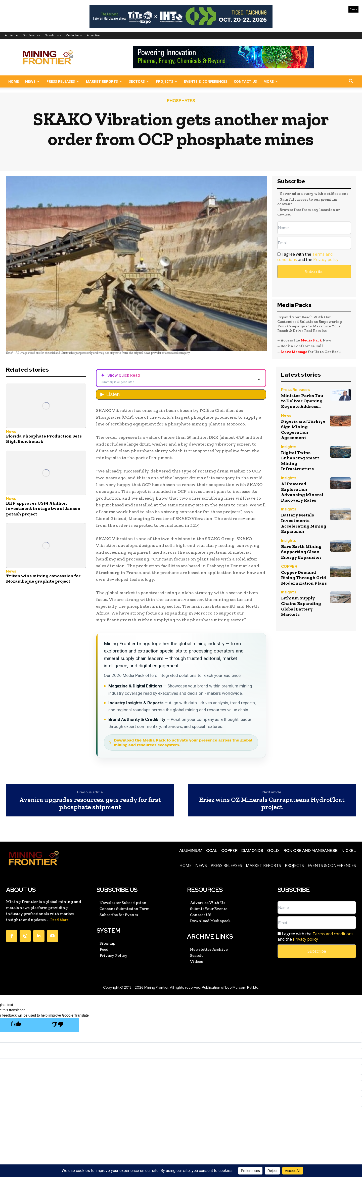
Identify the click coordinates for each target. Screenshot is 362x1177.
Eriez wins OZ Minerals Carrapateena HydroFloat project (272, 803)
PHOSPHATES (181, 101)
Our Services (31, 35)
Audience (11, 35)
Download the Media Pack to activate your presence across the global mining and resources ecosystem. (183, 742)
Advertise (93, 35)
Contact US (245, 81)
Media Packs (74, 35)
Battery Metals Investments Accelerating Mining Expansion (303, 523)
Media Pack (311, 340)
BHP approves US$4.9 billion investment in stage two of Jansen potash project (43, 508)
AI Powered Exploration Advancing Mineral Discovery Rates (302, 492)
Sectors (139, 81)
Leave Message (294, 352)
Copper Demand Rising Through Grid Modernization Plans (304, 578)
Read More (59, 920)
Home (13, 81)
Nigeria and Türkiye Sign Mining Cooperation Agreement (303, 429)
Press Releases (63, 81)
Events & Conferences (205, 81)
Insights (288, 447)
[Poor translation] (57, 1025)
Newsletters (53, 35)
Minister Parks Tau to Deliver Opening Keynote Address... (302, 401)
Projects (166, 81)
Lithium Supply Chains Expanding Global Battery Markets (301, 606)
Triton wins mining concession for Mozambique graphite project (43, 578)
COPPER (289, 567)
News (32, 81)
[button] (351, 81)
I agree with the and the (307, 257)
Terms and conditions (332, 934)
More (270, 81)
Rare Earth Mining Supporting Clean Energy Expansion (301, 552)
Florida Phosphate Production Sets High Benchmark (44, 438)
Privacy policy (325, 259)
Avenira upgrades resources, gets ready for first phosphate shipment (90, 803)
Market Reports (104, 81)
